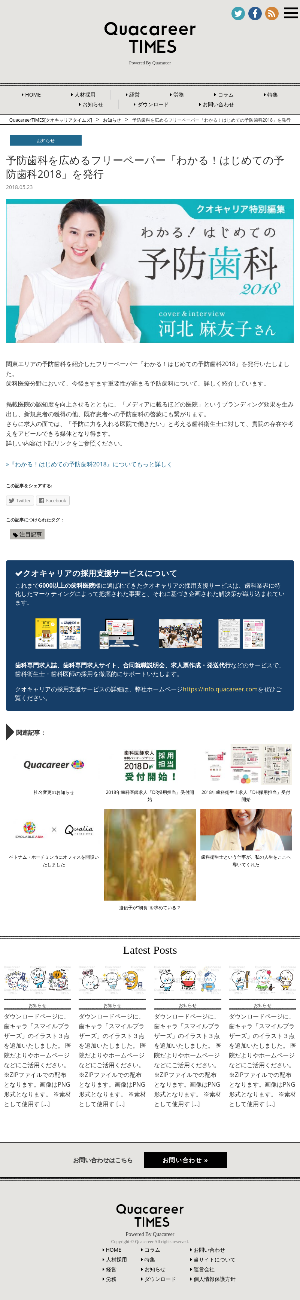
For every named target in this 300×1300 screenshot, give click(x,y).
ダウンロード (153, 104)
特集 (272, 94)
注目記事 (30, 534)
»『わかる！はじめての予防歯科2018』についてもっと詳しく (89, 464)
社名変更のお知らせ (54, 792)
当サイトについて (215, 1257)
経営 (134, 94)
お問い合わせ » (186, 1160)
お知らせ (92, 104)
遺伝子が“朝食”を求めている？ (150, 907)
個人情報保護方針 (215, 1277)
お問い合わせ (218, 104)
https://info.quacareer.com (220, 689)
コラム (226, 94)
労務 (178, 94)
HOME (33, 94)
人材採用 (85, 94)
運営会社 (204, 1267)
